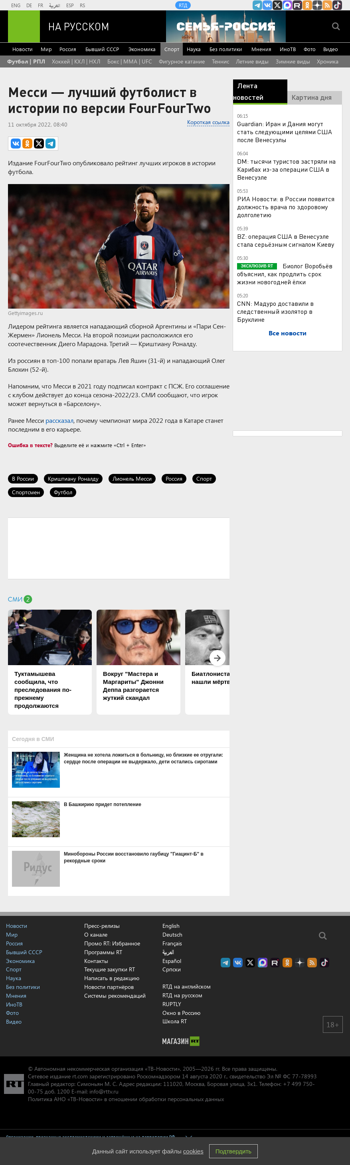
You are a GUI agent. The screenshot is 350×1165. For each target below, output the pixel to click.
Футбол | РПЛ (26, 61)
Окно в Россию (181, 1012)
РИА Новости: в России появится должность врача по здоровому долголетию (285, 206)
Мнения (261, 49)
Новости (22, 49)
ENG (15, 5)
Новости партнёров (109, 987)
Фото (310, 49)
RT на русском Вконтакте (267, 5)
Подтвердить (233, 1151)
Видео (330, 49)
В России (23, 478)
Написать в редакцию (111, 978)
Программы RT (103, 952)
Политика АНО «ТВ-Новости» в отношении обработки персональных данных (126, 1099)
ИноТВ (288, 49)
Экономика (142, 49)
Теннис (220, 61)
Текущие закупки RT (109, 969)
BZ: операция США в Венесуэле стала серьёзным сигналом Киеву (285, 240)
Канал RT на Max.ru (287, 5)
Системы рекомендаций (115, 995)
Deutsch (172, 935)
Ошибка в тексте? (30, 445)
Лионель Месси (132, 478)
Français (172, 943)
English (171, 926)
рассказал (59, 420)
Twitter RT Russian (277, 5)
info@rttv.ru (104, 1091)
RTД (183, 5)
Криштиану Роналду (73, 478)
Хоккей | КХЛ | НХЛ (76, 61)
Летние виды (252, 61)
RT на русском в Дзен (317, 5)
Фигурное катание (182, 61)
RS (82, 5)
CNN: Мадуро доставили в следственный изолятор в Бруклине (275, 311)
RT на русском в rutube (297, 5)
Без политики (226, 49)
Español (171, 961)
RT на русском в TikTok (337, 5)
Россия (67, 49)
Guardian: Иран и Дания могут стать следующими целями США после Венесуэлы (284, 131)
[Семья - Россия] (226, 26)
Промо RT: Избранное (112, 943)
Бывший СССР (102, 49)
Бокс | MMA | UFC (129, 61)
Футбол (63, 492)
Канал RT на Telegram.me (257, 5)
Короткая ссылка (208, 122)
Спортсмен (26, 492)
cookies (193, 1151)
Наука (194, 49)
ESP (70, 5)
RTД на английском (186, 986)
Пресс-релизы (102, 925)
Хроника (327, 61)
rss (327, 5)
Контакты (96, 961)
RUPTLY (171, 1004)
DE (29, 5)
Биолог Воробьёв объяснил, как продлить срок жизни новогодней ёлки (285, 274)
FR (40, 5)
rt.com (80, 1076)
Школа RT (174, 1021)
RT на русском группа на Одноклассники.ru (307, 5)
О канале (95, 934)
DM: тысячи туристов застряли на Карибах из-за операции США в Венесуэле (286, 169)
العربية (54, 5)
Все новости (287, 333)
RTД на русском (182, 995)
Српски (171, 969)
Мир (46, 49)
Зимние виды (293, 61)
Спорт (171, 49)
